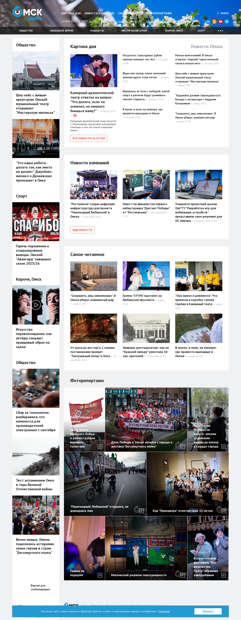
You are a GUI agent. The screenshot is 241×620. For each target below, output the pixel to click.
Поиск (223, 13)
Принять (208, 611)
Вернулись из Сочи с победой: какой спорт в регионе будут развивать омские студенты (146, 95)
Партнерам (97, 604)
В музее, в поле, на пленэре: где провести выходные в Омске (196, 350)
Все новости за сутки (89, 138)
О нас (85, 604)
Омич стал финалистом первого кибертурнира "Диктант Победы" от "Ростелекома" (146, 207)
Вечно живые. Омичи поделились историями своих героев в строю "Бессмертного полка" (35, 546)
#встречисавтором (134, 30)
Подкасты (97, 30)
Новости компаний (99, 13)
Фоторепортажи (159, 13)
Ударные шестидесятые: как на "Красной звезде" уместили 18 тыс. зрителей (146, 350)
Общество (26, 30)
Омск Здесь (30, 14)
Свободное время (61, 30)
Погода (122, 21)
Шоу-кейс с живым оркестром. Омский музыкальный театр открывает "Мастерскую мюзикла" (197, 77)
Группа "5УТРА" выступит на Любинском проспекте (143, 296)
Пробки (151, 21)
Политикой (164, 611)
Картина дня (71, 13)
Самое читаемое (130, 13)
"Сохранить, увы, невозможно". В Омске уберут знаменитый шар (92, 298)
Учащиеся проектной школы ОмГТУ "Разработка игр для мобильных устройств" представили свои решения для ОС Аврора (198, 211)
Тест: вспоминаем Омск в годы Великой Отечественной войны (35, 484)
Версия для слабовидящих (40, 586)
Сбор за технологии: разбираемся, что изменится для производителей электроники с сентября (35, 421)
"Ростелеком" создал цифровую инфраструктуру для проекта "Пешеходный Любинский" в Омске (93, 209)
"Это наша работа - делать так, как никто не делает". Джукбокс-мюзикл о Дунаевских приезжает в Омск (34, 172)
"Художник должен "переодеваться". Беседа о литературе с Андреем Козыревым (198, 99)
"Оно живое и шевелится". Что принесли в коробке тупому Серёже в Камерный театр (197, 298)
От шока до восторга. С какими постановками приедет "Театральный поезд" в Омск (93, 350)
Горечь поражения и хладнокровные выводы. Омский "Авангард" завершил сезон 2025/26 (33, 255)
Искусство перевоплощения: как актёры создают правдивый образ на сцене (34, 338)
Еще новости (82, 229)
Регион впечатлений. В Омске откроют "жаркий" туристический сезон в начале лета (196, 59)
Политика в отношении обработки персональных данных (136, 604)
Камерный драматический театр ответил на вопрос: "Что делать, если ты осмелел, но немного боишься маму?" (92, 101)
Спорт (202, 30)
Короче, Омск (174, 30)
